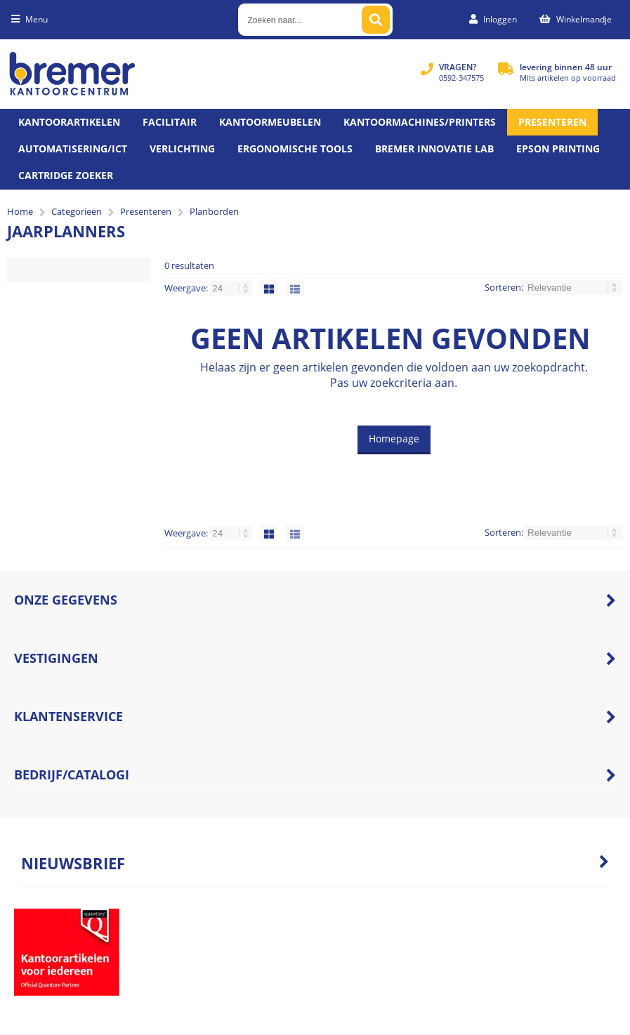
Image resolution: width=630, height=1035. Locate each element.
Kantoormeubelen (270, 121)
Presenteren (552, 121)
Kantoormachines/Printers (419, 121)
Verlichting (182, 148)
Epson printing (558, 148)
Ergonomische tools (295, 148)
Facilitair (170, 121)
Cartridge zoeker (65, 175)
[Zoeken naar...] (376, 20)
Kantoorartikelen (69, 121)
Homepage (394, 438)
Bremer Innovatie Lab (434, 148)
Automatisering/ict (72, 148)
